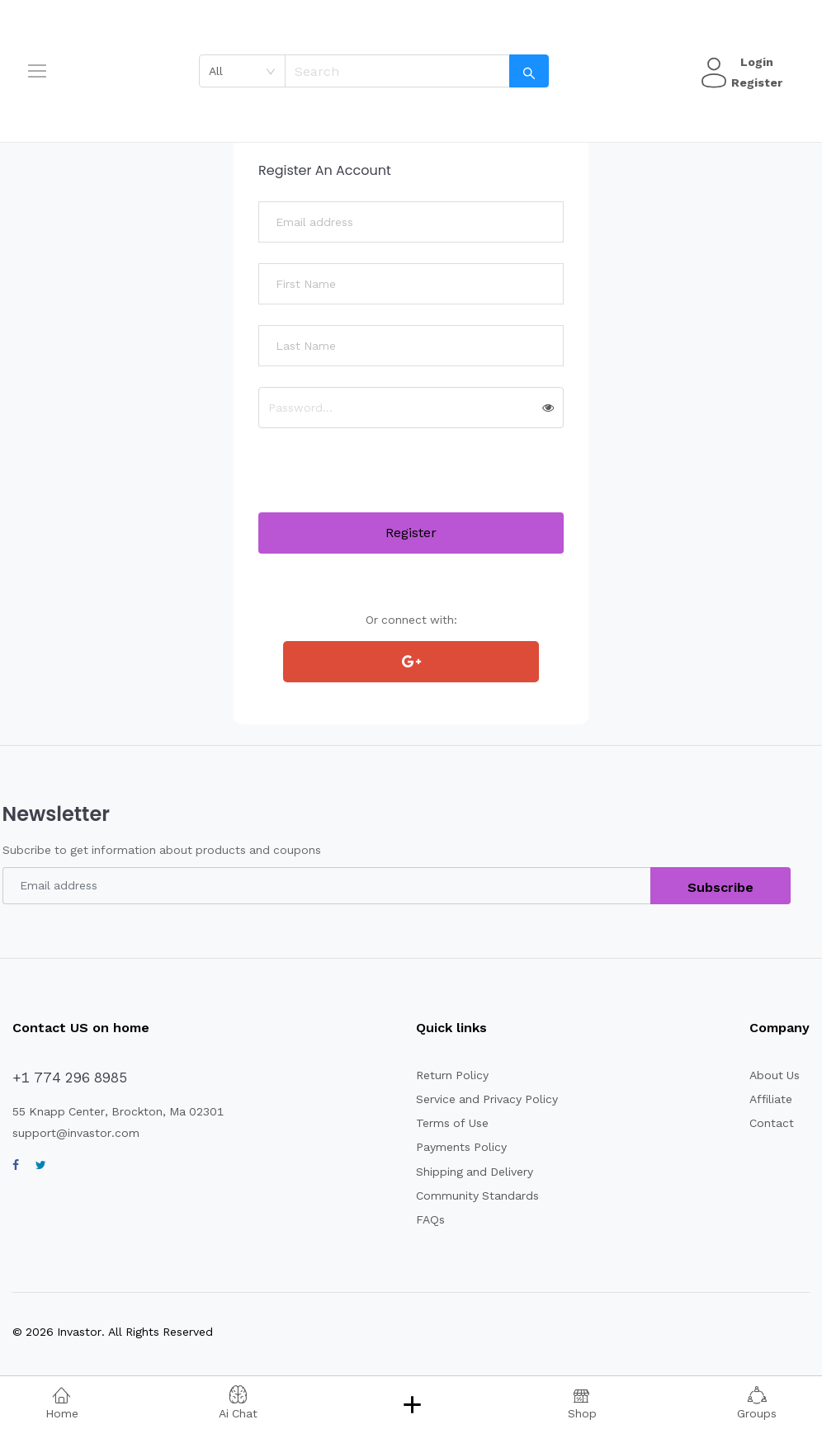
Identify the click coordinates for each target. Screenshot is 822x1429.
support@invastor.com (76, 1132)
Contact (771, 1123)
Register (754, 82)
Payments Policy (461, 1146)
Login (754, 61)
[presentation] (383, 480)
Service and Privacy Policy (488, 1099)
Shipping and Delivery (476, 1171)
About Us (775, 1075)
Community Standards (479, 1195)
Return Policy (453, 1075)
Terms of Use (452, 1123)
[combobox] (242, 70)
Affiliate (771, 1099)
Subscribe (720, 887)
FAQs (430, 1219)
